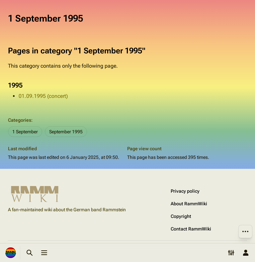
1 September (25, 131)
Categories (19, 120)
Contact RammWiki (191, 228)
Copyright (181, 216)
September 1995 (66, 131)
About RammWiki (189, 203)
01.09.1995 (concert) (43, 96)
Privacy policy (185, 191)
